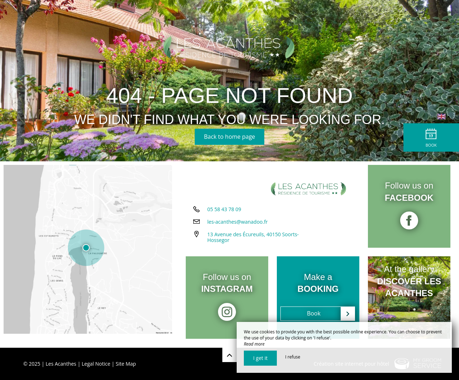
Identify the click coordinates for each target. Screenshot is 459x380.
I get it (260, 358)
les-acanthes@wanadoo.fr (237, 226)
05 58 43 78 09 (224, 214)
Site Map (126, 363)
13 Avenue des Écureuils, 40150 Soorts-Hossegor (253, 242)
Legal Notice (96, 363)
